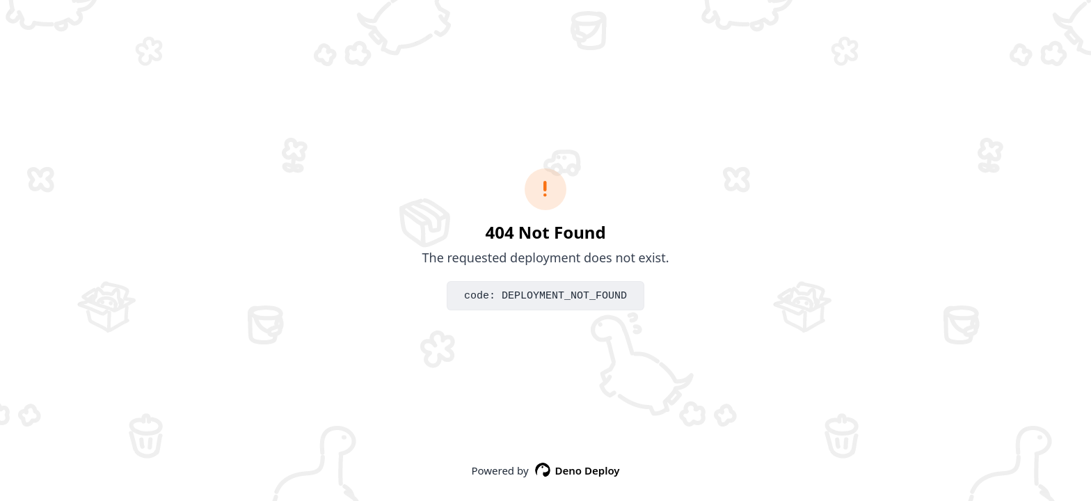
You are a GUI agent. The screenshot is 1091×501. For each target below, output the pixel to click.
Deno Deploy (577, 470)
